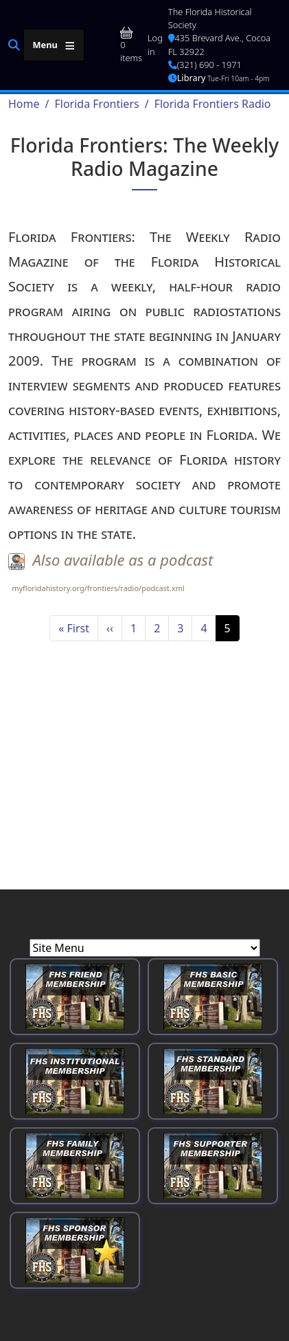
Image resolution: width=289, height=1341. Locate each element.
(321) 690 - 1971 (205, 64)
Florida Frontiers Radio (212, 103)
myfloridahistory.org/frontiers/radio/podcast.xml (98, 588)
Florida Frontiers (96, 103)
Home (24, 103)
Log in (155, 44)
